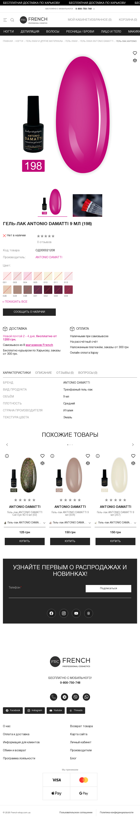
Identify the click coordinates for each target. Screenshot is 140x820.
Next (133, 444)
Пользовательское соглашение (75, 813)
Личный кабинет (81, 742)
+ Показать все (14, 302)
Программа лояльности (19, 758)
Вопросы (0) (87, 373)
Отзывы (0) (65, 373)
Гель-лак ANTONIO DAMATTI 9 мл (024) (70, 510)
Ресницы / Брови (80, 32)
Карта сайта (78, 734)
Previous (7, 444)
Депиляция (30, 32)
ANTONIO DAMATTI (49, 257)
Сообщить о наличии (29, 312)
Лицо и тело (111, 32)
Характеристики (17, 373)
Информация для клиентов (21, 742)
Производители (81, 750)
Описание (43, 373)
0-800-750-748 (83, 9)
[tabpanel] (24, 498)
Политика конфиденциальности (116, 813)
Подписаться (108, 588)
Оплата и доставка (16, 734)
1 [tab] (67, 444)
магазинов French (39, 345)
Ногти (8, 32)
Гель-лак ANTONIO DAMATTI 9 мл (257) (115, 510)
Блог (73, 758)
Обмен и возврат (14, 750)
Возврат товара (81, 726)
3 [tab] (72, 444)
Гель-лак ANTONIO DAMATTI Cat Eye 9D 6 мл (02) (25, 510)
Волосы (52, 32)
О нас (7, 726)
